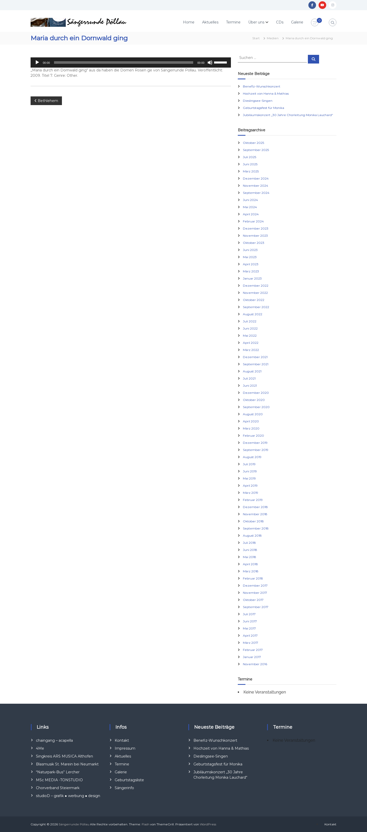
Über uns (256, 22)
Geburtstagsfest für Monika (263, 108)
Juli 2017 (249, 614)
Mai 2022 (250, 335)
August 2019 (252, 457)
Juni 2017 (250, 621)
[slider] (123, 62)
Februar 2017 (253, 650)
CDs (279, 22)
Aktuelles (210, 22)
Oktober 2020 (254, 400)
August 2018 (252, 535)
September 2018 (256, 528)
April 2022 (250, 343)
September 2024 (256, 193)
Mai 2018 (249, 557)
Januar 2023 (252, 278)
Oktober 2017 (253, 600)
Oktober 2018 (253, 521)
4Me (40, 748)
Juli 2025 (249, 157)
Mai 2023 (250, 257)
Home (188, 22)
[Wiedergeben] (37, 62)
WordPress (208, 824)
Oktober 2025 (253, 143)
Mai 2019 (249, 478)
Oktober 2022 (253, 300)
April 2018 (250, 564)
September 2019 (255, 450)
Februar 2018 (253, 578)
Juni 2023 (250, 250)
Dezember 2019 (255, 443)
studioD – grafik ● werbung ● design (68, 795)
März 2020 (251, 428)
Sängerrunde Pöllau (74, 824)
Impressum (125, 748)
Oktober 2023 (253, 243)
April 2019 (250, 485)
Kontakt (122, 740)
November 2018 (255, 514)
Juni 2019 (250, 471)
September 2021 (255, 364)
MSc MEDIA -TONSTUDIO (59, 780)
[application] (131, 62)
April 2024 (251, 214)
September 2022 (256, 307)
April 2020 (251, 421)
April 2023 (250, 264)
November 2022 (255, 293)
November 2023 (255, 235)
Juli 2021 (249, 378)
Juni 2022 (250, 328)
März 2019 (250, 493)
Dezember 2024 (256, 178)
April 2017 (250, 635)
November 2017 (255, 593)
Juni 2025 (250, 164)
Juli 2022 (249, 321)
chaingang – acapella (54, 740)
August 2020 (253, 414)
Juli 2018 (249, 543)
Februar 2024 (253, 221)
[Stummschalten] (210, 62)
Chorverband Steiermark (58, 788)
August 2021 (252, 371)
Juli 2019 (249, 464)
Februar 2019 (253, 500)
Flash (145, 824)
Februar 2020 (253, 435)
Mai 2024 (250, 207)
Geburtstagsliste (129, 780)
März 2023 (251, 271)
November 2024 (255, 185)
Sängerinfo (124, 788)
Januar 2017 (252, 657)
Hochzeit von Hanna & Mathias (266, 93)
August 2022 (252, 314)
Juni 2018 (250, 550)
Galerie (297, 22)
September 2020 (256, 407)
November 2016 (255, 664)
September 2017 (255, 607)
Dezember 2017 (255, 585)
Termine (233, 22)
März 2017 (250, 643)
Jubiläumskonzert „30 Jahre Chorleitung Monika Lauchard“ (288, 115)
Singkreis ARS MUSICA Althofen (64, 756)
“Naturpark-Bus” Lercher (58, 772)
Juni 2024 (250, 200)
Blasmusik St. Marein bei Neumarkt (67, 764)
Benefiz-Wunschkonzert (261, 86)
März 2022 (251, 350)
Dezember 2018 (255, 507)
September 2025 (256, 150)
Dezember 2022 (255, 285)
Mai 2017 (249, 628)
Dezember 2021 (255, 357)
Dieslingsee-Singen (257, 101)
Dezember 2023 (255, 228)
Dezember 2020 (256, 393)
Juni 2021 (250, 385)
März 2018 (250, 571)
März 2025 (251, 171)
